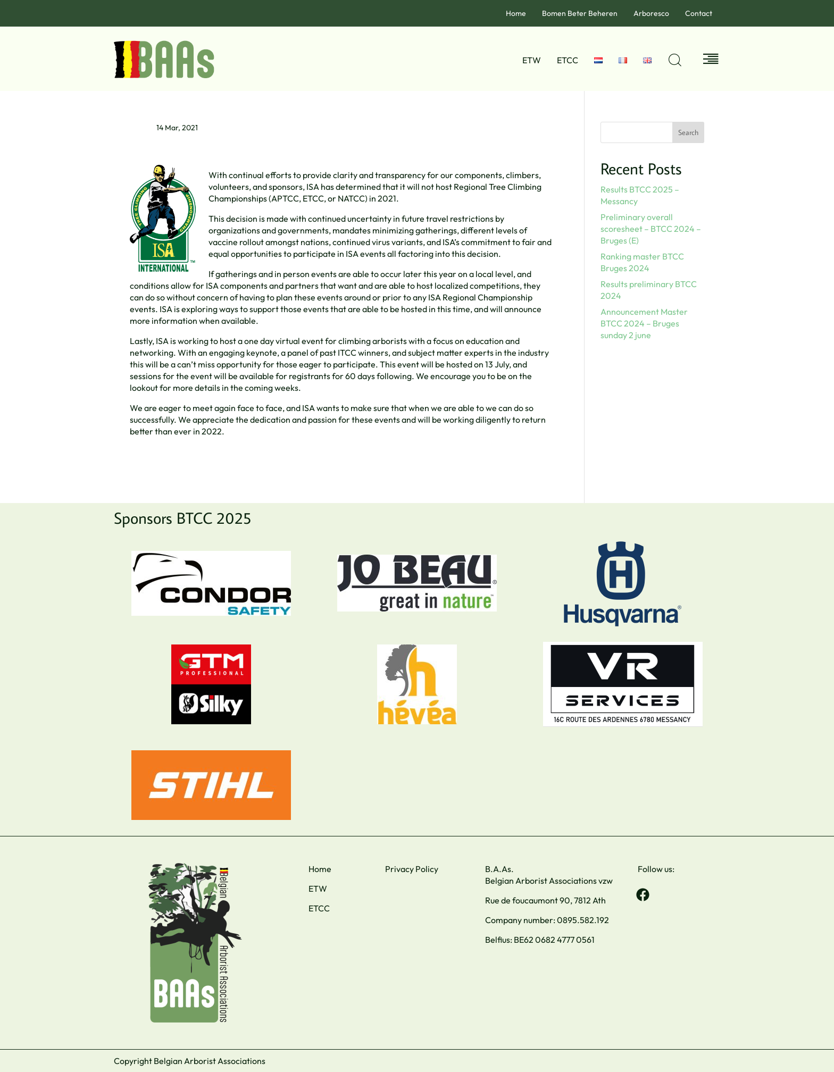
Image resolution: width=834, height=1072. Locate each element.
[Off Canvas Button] (711, 60)
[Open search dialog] (675, 60)
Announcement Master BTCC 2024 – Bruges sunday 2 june (644, 323)
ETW (531, 60)
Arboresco (651, 13)
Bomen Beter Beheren (580, 13)
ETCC (567, 60)
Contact (698, 13)
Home (516, 13)
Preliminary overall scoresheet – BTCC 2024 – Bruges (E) (651, 229)
